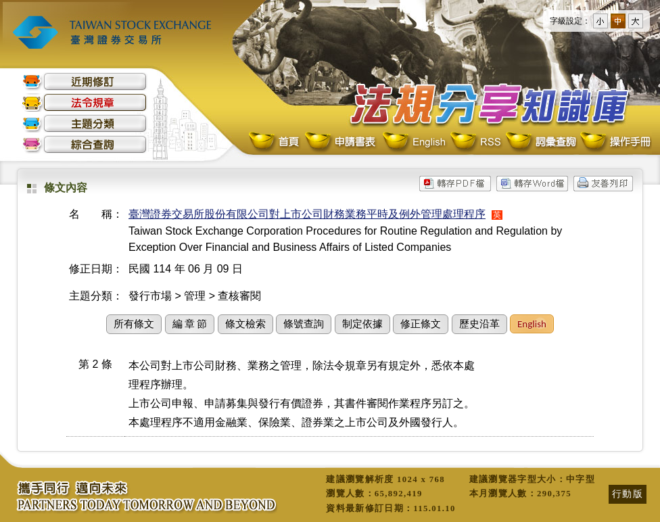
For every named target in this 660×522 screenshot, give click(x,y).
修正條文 (420, 324)
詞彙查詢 (540, 142)
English (414, 142)
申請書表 (341, 142)
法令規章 (84, 102)
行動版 (627, 493)
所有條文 (134, 324)
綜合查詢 (84, 144)
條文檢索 (245, 324)
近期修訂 (84, 81)
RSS (475, 142)
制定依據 (362, 324)
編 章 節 (190, 324)
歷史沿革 (479, 324)
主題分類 (84, 123)
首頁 (275, 142)
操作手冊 (615, 142)
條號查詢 (303, 324)
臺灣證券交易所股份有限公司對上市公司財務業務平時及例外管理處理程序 (307, 214)
